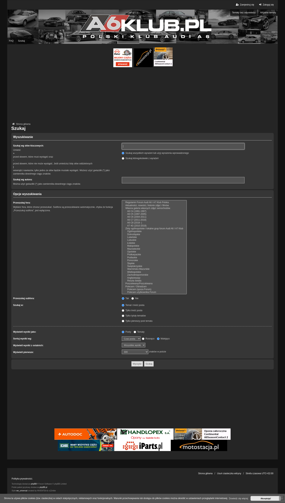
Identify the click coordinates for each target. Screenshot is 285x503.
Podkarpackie (154, 254)
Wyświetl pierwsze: (23, 352)
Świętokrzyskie (154, 266)
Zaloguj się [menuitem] (266, 4)
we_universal (21, 491)
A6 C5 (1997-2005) (154, 214)
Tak (125, 298)
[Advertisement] (142, 95)
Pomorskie (154, 260)
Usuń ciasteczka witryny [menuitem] (229, 473)
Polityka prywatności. (22, 478)
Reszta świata (154, 280)
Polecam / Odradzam (154, 286)
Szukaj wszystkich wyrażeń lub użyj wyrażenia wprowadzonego (155, 153)
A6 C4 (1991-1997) (154, 211)
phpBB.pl (43, 487)
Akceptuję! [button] (266, 498)
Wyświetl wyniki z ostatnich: (28, 345)
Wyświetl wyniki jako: (24, 332)
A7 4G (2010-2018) (154, 225)
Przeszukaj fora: (21, 202)
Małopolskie (154, 246)
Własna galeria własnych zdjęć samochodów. (154, 208)
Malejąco (163, 338)
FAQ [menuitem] (11, 41)
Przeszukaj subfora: (23, 298)
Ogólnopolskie (154, 231)
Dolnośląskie (154, 234)
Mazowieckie (154, 249)
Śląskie (154, 263)
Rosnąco (148, 338)
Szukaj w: (18, 305)
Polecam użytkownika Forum (154, 292)
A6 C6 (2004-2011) (154, 217)
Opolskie (154, 251)
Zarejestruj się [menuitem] (244, 4)
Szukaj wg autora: (22, 179)
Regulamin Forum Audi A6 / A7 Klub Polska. (154, 202)
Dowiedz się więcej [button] (238, 498)
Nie (134, 298)
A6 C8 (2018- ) (154, 222)
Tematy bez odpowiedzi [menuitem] (244, 12)
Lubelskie (154, 237)
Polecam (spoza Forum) (154, 289)
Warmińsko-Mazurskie (154, 269)
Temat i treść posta (133, 305)
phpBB (34, 484)
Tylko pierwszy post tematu (137, 321)
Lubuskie (154, 240)
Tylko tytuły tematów (134, 315)
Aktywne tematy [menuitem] (268, 12)
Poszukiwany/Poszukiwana (154, 283)
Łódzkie (154, 243)
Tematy (139, 332)
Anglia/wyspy (154, 278)
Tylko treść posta (132, 310)
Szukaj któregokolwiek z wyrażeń (140, 158)
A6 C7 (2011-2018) (154, 220)
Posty (126, 332)
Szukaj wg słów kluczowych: (28, 145)
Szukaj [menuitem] (21, 41)
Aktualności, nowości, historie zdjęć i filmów (154, 205)
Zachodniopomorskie (154, 275)
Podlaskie (154, 257)
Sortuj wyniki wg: (22, 338)
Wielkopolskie (154, 272)
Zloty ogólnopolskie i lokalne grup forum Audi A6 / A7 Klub (154, 228)
